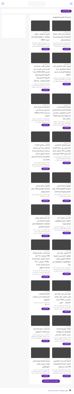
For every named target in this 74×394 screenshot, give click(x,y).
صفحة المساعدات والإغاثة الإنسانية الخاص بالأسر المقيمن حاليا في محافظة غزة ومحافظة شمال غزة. (61, 113)
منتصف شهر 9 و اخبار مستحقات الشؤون (41, 330)
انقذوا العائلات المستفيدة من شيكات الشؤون (41, 297)
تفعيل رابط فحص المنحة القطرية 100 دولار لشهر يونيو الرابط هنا (61, 189)
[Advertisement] (13, 26)
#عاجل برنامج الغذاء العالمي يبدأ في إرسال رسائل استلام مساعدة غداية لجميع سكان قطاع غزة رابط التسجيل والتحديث (40, 152)
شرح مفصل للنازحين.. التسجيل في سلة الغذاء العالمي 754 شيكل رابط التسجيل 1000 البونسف (62, 149)
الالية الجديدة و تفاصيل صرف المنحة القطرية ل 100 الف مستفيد (62, 364)
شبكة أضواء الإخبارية (53, 390)
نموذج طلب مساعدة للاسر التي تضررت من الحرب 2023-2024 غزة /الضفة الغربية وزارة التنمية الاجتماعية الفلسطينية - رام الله (41, 73)
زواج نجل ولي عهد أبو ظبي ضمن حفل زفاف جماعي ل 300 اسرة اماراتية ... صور (63, 298)
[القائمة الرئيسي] (71, 3)
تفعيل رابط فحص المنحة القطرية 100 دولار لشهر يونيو (40, 189)
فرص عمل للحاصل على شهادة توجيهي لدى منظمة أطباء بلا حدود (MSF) (62, 70)
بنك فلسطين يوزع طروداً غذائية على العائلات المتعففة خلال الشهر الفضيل (41, 222)
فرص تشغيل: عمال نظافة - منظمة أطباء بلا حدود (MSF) (40, 37)
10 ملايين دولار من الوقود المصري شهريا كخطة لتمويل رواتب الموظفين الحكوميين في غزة (61, 259)
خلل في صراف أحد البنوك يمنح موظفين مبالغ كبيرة (63, 221)
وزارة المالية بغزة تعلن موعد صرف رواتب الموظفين (41, 364)
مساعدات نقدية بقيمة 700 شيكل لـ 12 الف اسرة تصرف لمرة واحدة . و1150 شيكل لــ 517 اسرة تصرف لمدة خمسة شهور (41, 260)
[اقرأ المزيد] (67, 49)
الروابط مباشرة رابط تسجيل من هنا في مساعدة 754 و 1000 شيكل (42, 111)
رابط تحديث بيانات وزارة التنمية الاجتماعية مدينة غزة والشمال (62, 37)
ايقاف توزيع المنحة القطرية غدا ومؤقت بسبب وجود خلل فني (63, 332)
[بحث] (3, 3)
